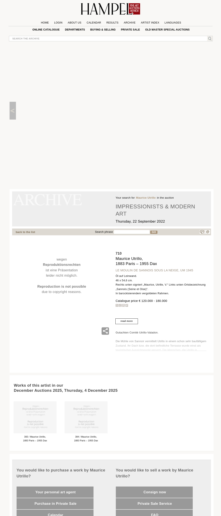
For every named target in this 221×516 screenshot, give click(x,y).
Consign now (154, 492)
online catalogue (46, 29)
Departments (75, 29)
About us (74, 22)
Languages (172, 22)
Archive (130, 22)
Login (58, 22)
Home (45, 22)
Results (112, 22)
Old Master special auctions (167, 29)
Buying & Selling (103, 29)
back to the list (25, 232)
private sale (130, 29)
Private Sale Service (154, 503)
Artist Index (150, 22)
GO (154, 232)
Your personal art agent (55, 492)
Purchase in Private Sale (55, 503)
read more (126, 321)
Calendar (94, 22)
